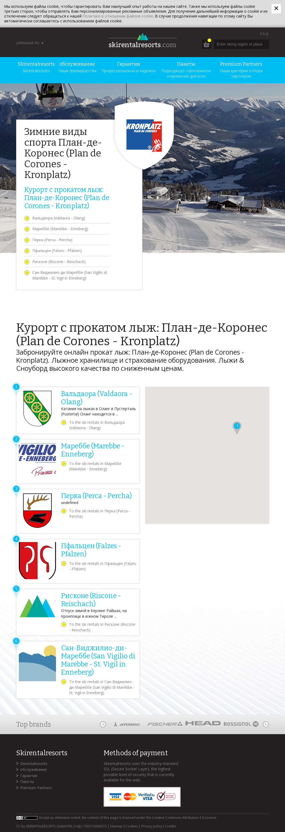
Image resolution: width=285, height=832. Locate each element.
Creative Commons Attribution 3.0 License (184, 817)
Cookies (131, 826)
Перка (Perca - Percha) (52, 239)
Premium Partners (36, 787)
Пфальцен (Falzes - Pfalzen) (57, 250)
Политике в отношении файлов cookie (118, 16)
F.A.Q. (264, 34)
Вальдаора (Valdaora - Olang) (58, 218)
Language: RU (27, 43)
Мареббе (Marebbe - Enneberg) (60, 228)
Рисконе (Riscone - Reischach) (59, 261)
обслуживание (33, 769)
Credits (170, 826)
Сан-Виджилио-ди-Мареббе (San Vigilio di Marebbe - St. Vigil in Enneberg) (69, 275)
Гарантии (28, 775)
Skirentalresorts (33, 763)
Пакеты (27, 781)
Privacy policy (151, 826)
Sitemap (116, 826)
